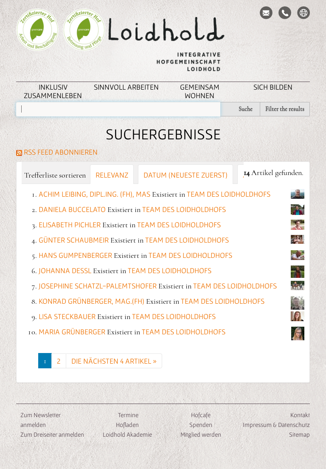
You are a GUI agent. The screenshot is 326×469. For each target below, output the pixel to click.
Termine (127, 414)
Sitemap (299, 434)
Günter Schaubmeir (74, 239)
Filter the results (284, 109)
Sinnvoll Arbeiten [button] (126, 86)
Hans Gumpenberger (75, 255)
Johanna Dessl (65, 270)
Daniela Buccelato (72, 209)
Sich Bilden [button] (272, 86)
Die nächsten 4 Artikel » (114, 360)
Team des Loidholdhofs (228, 193)
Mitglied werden (200, 434)
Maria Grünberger (72, 331)
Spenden (200, 424)
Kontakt (300, 414)
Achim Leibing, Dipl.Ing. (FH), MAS (94, 193)
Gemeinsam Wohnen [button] (199, 91)
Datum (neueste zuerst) (185, 174)
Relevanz (112, 174)
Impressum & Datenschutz (276, 424)
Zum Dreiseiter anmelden (52, 434)
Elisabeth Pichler (70, 224)
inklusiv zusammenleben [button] (53, 91)
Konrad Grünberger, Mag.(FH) (91, 301)
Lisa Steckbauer (67, 316)
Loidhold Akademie (127, 434)
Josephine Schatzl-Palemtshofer (98, 285)
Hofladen (127, 424)
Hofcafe (201, 414)
